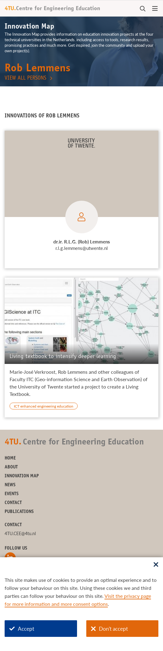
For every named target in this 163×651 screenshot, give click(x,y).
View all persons (25, 78)
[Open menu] (155, 8)
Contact (13, 503)
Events (11, 494)
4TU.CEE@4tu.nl (20, 533)
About (11, 467)
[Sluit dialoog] (156, 565)
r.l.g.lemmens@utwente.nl (81, 248)
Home (10, 458)
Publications (19, 512)
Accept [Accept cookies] (21, 628)
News (10, 485)
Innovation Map (22, 476)
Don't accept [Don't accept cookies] (109, 628)
